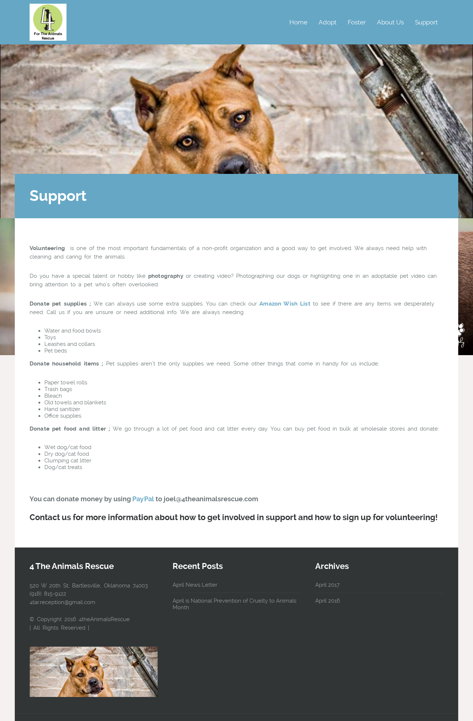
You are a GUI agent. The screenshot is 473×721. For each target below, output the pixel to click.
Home (298, 22)
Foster (357, 22)
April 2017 (327, 585)
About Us (390, 22)
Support (426, 22)
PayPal (143, 499)
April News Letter (195, 585)
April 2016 (327, 600)
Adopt (328, 22)
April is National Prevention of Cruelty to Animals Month (234, 604)
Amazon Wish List (284, 303)
